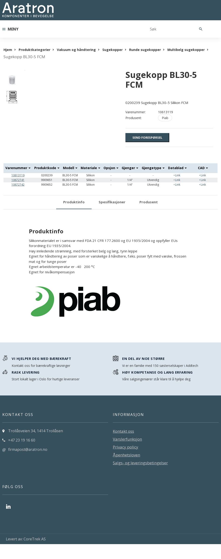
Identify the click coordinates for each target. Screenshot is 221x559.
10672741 (17, 195)
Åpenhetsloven (126, 470)
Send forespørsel (147, 137)
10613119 (17, 190)
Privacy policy (125, 462)
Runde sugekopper (145, 49)
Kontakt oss (123, 446)
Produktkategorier (34, 49)
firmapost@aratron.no (27, 464)
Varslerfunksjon (127, 454)
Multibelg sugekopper (186, 49)
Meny (10, 29)
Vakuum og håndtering (76, 49)
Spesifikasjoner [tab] (112, 216)
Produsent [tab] (148, 216)
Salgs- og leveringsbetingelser (140, 478)
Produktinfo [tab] (74, 216)
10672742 (17, 199)
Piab (165, 118)
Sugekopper (112, 49)
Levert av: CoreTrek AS (26, 553)
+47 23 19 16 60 (21, 455)
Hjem (7, 49)
